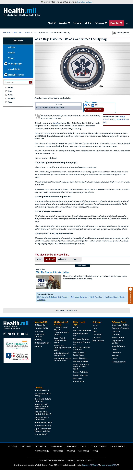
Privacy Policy (25, 446)
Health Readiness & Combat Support (79, 354)
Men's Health (77, 378)
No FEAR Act (40, 446)
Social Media (14, 69)
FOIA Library (116, 334)
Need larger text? (121, 33)
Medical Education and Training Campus (61, 354)
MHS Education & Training (61, 323)
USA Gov (70, 451)
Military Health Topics (79, 323)
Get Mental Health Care (42, 422)
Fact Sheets (116, 331)
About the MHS (41, 322)
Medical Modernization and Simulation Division (62, 359)
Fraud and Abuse (55, 446)
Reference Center (119, 322)
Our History (38, 340)
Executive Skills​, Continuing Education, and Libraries (62, 347)
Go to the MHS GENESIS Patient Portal (43, 400)
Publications (116, 355)
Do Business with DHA (42, 426)
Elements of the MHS (41, 328)
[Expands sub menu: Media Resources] (5, 74)
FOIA (82, 446)
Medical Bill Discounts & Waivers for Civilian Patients (81, 366)
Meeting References (118, 346)
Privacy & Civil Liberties (81, 372)
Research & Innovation (80, 375)
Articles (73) (62, 259)
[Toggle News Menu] (90, 23)
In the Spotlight (15, 63)
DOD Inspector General (97, 446)
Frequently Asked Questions (117, 342)
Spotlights (11, 99)
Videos (11, 58)
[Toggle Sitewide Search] (127, 23)
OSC (94, 451)
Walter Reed (56, 123)
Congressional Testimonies (120, 328)
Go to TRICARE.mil (41, 390)
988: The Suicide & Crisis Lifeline (52, 272)
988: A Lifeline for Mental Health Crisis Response (53, 297)
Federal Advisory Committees (40, 335)
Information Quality (117, 446)
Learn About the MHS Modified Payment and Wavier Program (42, 406)
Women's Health (78, 381)
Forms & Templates (118, 337)
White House (83, 451)
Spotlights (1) (50, 259)
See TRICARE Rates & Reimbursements (42, 418)
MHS (87, 23)
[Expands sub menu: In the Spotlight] (5, 63)
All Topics (76, 327)
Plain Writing (57, 451)
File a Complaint (40, 434)
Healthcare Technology (80, 361)
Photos (11, 52)
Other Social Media (93, 110)
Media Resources (16, 75)
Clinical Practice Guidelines (120, 325)
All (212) (39, 259)
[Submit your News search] (30, 82)
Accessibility (71, 446)
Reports (114, 359)
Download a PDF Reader (90, 465)
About (50, 23)
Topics (76, 23)
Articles (11, 47)
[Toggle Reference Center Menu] (106, 23)
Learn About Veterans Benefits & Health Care (42, 413)
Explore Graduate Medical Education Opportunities (43, 430)
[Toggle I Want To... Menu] (121, 23)
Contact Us (38, 346)
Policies (114, 349)
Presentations (116, 352)
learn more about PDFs (109, 465)
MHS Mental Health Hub (79, 297)
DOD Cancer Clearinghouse (82, 330)
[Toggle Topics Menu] (80, 23)
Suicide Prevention (96, 297)
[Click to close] (130, 289)
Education (63, 23)
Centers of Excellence (80, 358)
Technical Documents (119, 362)
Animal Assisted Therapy (114, 118)
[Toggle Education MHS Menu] (69, 23)
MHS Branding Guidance (42, 343)
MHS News (18, 40)
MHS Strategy (39, 331)
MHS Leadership (40, 325)
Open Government (41, 451)
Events (10, 91)
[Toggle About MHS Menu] (54, 23)
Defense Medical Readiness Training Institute (60, 340)
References (99, 23)
